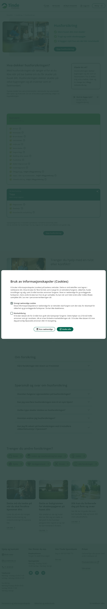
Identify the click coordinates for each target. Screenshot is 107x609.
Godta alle (65, 329)
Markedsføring (20, 313)
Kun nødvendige (44, 329)
